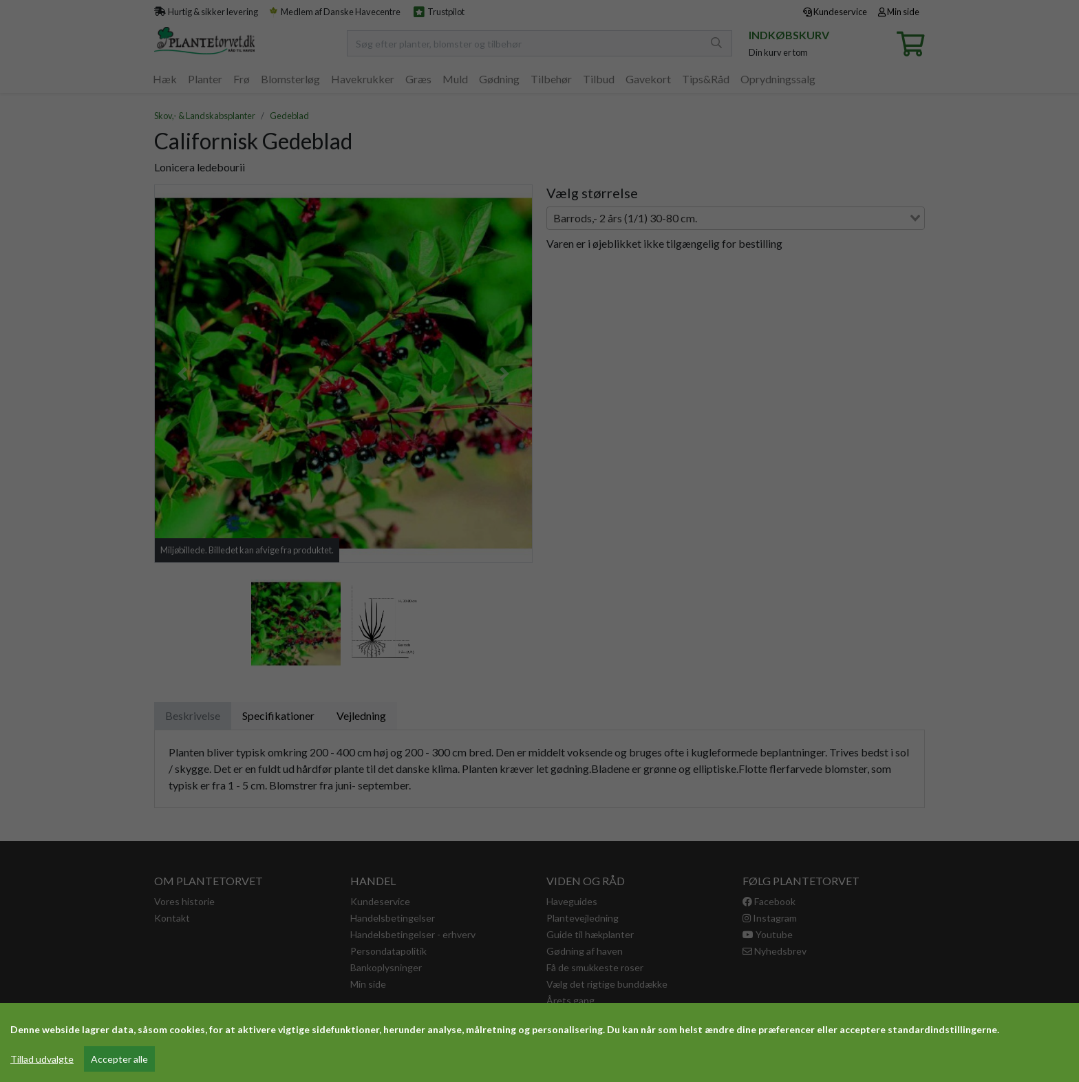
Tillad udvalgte (42, 1059)
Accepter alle (119, 1059)
